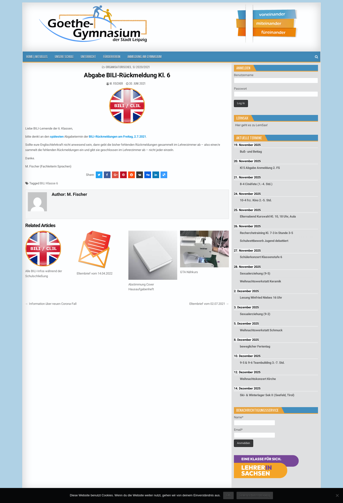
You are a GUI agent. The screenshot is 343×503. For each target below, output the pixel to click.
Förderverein (111, 56)
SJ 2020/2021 (141, 67)
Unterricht (88, 56)
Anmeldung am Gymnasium (144, 56)
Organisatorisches (118, 67)
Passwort (240, 88)
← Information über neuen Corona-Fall (50, 304)
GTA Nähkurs (189, 272)
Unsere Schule (64, 56)
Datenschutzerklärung (255, 495)
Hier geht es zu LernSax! (251, 125)
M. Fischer (116, 83)
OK (228, 495)
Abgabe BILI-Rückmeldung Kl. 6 (127, 75)
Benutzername (243, 75)
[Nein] (337, 495)
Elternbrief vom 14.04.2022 (94, 273)
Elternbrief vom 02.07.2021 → (209, 304)
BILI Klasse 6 (49, 183)
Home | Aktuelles (37, 56)
